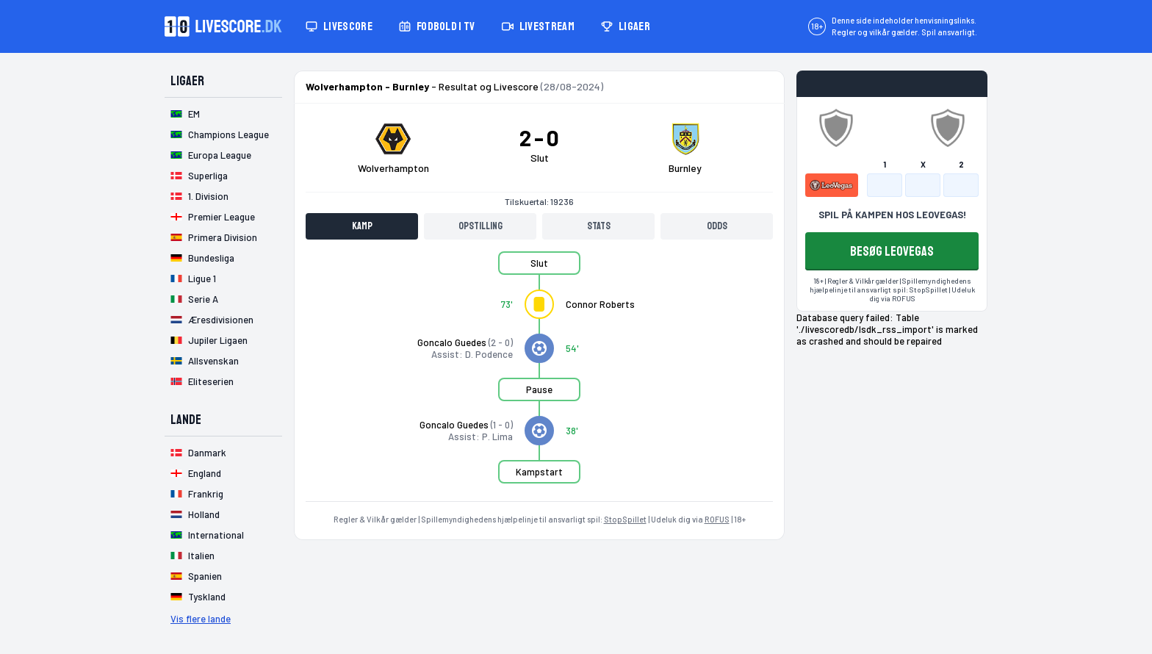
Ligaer (625, 26)
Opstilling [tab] (480, 226)
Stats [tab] (599, 226)
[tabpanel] (539, 376)
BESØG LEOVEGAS (892, 251)
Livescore (339, 26)
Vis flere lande (200, 619)
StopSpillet (625, 519)
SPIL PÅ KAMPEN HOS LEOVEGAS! (892, 214)
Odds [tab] (717, 226)
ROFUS (717, 519)
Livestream (538, 26)
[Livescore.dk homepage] (223, 26)
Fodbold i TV (437, 26)
